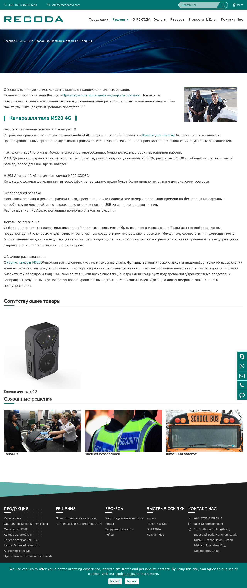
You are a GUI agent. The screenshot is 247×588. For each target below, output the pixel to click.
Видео (109, 523)
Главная (9, 40)
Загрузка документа (119, 529)
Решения (121, 19)
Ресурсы (177, 19)
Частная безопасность (103, 454)
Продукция (99, 19)
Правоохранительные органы (55, 40)
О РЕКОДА (141, 19)
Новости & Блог (203, 19)
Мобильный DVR (15, 529)
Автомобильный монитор (21, 545)
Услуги (160, 19)
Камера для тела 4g (158, 135)
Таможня (11, 454)
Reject (115, 581)
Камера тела (12, 518)
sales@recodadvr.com (63, 5)
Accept (132, 581)
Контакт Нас (232, 19)
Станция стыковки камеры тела (26, 523)
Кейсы (109, 534)
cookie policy (125, 573)
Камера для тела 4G (20, 391)
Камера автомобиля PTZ (21, 539)
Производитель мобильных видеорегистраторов (102, 95)
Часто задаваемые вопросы (124, 518)
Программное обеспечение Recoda (28, 556)
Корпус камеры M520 (23, 262)
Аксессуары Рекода (17, 550)
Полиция (86, 40)
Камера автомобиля (18, 534)
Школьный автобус (181, 454)
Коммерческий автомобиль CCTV (79, 523)
